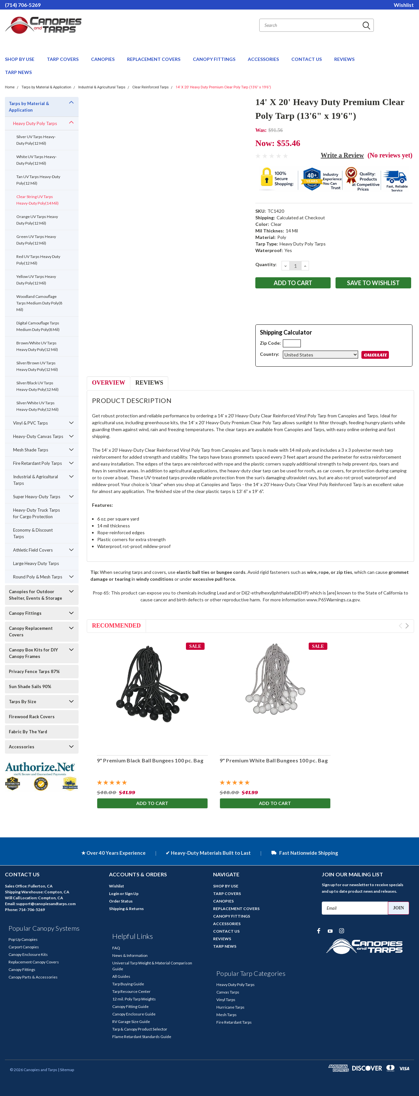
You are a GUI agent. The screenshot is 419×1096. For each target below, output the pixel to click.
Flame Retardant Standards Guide (141, 1036)
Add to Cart (152, 803)
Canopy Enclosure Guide (133, 1014)
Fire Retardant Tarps (234, 1022)
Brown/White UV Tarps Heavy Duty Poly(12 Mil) (37, 346)
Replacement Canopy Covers (34, 961)
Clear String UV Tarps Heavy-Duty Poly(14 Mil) (37, 200)
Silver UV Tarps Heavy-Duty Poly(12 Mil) (36, 140)
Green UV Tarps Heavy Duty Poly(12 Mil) (36, 240)
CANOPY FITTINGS (214, 59)
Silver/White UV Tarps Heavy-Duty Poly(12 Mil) (37, 406)
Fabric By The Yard (28, 731)
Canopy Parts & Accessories (33, 977)
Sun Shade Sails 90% (30, 686)
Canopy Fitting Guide (130, 1006)
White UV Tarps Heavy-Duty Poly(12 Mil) (36, 160)
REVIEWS (344, 59)
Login (114, 893)
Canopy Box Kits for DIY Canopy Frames (33, 653)
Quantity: (266, 264)
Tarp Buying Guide (128, 983)
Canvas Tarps (227, 992)
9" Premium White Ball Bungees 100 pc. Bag (273, 760)
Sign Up (131, 893)
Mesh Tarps (226, 1014)
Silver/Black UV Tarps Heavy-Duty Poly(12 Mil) (37, 386)
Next (407, 626)
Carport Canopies (24, 946)
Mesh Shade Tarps (30, 449)
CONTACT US (307, 59)
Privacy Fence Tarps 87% (34, 671)
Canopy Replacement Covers (31, 631)
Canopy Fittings (25, 613)
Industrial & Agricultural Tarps (101, 87)
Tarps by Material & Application (46, 87)
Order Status (121, 901)
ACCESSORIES (264, 59)
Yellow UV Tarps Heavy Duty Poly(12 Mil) (36, 279)
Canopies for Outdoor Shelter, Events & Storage (35, 595)
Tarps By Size (22, 701)
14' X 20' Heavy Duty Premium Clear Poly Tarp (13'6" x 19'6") (223, 87)
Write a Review (342, 155)
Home (10, 87)
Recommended (116, 625)
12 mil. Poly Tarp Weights (134, 998)
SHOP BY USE (20, 59)
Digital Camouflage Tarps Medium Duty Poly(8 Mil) (38, 326)
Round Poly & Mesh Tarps (37, 576)
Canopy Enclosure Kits (28, 954)
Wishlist (404, 5)
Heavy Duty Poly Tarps (35, 123)
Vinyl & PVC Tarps (30, 423)
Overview (108, 382)
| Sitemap (66, 1069)
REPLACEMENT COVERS (154, 59)
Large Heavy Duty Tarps (36, 563)
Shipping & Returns (126, 908)
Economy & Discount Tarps (33, 533)
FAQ (116, 947)
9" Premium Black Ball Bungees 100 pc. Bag (150, 760)
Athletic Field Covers (33, 550)
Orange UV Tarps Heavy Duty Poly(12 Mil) (37, 220)
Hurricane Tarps (230, 1007)
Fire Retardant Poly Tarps (37, 463)
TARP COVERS (63, 59)
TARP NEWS (18, 72)
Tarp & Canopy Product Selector (139, 1029)
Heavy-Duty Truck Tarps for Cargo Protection (36, 513)
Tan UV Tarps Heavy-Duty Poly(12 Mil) (38, 180)
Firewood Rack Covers (32, 716)
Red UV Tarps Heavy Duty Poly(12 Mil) (38, 259)
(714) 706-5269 (23, 5)
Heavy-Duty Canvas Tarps (38, 436)
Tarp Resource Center (131, 991)
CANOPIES (103, 59)
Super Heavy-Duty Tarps (36, 496)
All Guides (121, 976)
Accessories (21, 746)
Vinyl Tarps (225, 999)
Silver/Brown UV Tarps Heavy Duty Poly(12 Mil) (37, 366)
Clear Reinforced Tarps (150, 87)
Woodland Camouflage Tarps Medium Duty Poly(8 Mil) (39, 303)
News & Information (130, 955)
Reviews (149, 382)
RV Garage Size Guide (131, 1021)
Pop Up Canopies (23, 939)
